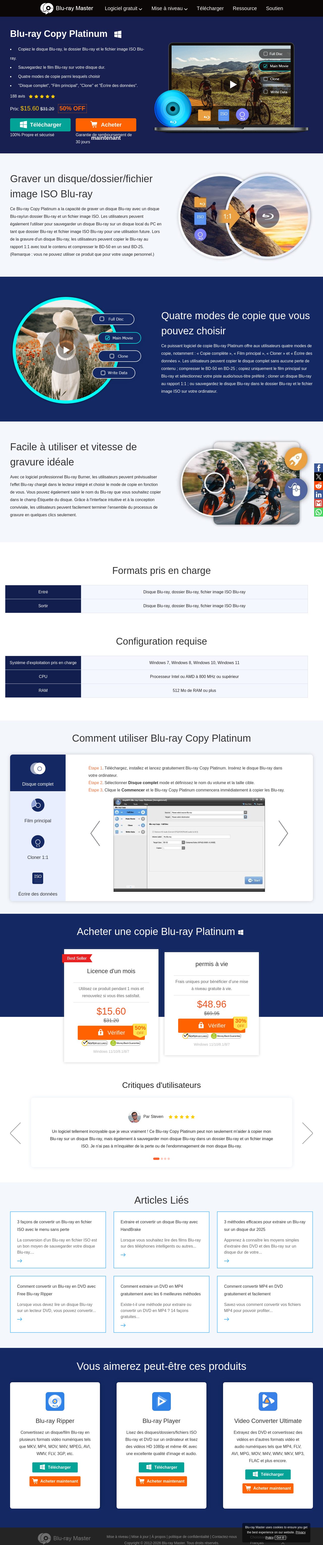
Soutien (274, 8)
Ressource (245, 8)
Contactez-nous (224, 1537)
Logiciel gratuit (121, 8)
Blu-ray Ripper (55, 1420)
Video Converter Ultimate (268, 1420)
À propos (158, 1537)
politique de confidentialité (189, 1537)
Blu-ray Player (162, 1420)
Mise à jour (140, 1537)
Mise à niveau (166, 8)
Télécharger (210, 8)
